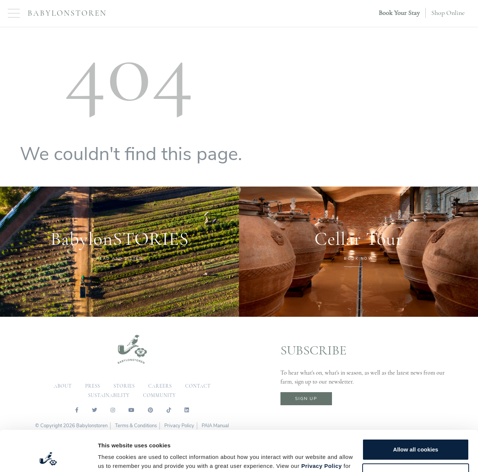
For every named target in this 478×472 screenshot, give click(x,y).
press (92, 386)
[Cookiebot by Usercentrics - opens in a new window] (48, 457)
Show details (115, 457)
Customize (416, 435)
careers (160, 386)
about (63, 386)
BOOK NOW (358, 258)
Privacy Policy (321, 428)
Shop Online (448, 13)
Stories (124, 386)
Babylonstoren (67, 13)
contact (198, 386)
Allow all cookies (415, 411)
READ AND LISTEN (119, 258)
